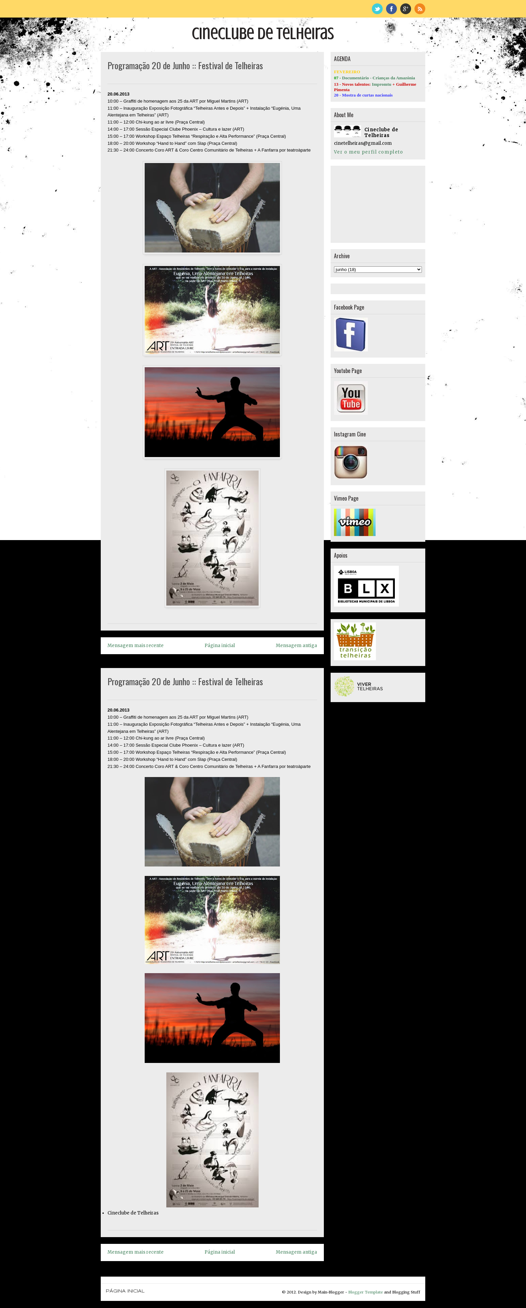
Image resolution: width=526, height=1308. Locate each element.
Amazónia (405, 77)
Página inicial (220, 645)
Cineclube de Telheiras (263, 33)
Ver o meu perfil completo (368, 152)
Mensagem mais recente (135, 645)
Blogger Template (365, 1292)
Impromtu (381, 84)
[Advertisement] (368, 203)
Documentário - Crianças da (369, 77)
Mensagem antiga (296, 645)
